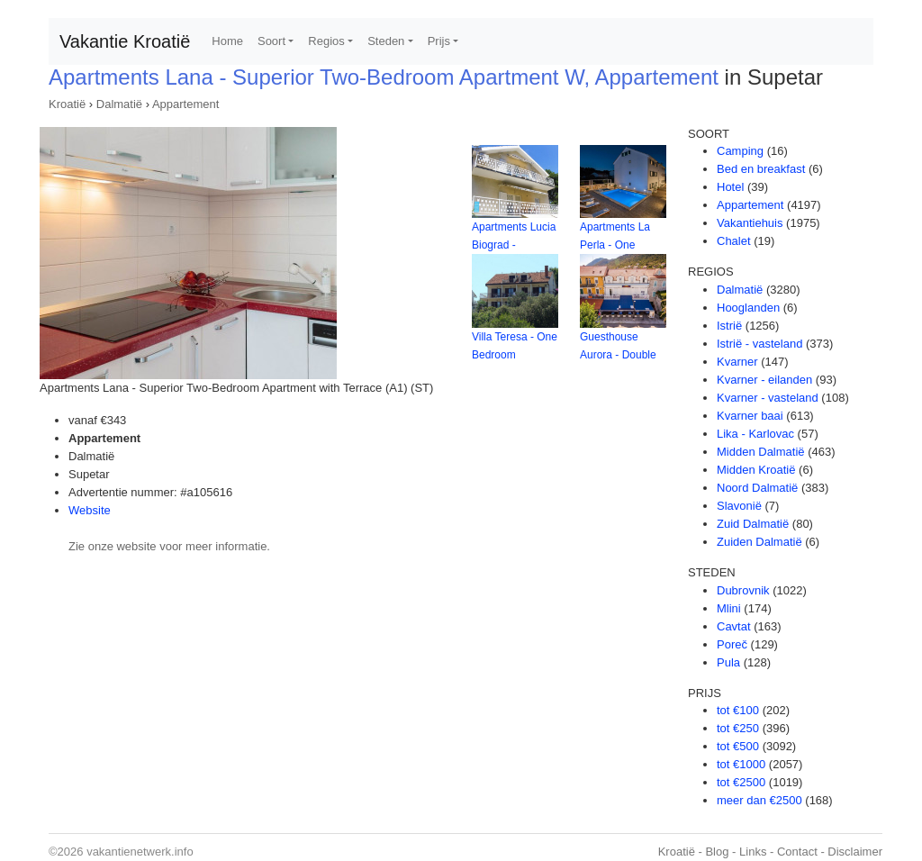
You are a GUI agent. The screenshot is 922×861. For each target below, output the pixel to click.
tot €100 (738, 710)
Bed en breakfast (761, 169)
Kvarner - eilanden (764, 379)
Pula (728, 662)
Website (89, 510)
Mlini (729, 608)
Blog (716, 851)
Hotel (730, 187)
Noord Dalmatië (757, 487)
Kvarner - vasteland (767, 397)
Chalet (734, 241)
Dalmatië (119, 104)
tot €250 (738, 728)
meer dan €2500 (759, 800)
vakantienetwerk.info (140, 851)
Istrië (729, 325)
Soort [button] (271, 41)
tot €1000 (741, 764)
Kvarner (737, 361)
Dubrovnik (743, 590)
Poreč (732, 644)
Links (752, 851)
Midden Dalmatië (761, 451)
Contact (797, 851)
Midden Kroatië (756, 469)
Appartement (185, 104)
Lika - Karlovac (755, 433)
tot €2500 (741, 782)
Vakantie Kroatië (124, 41)
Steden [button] (385, 41)
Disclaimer (854, 851)
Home (227, 41)
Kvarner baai (750, 415)
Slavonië (739, 505)
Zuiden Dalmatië (759, 541)
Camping (740, 151)
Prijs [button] (439, 41)
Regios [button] (326, 41)
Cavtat (734, 626)
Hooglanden (748, 307)
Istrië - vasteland (759, 343)
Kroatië (67, 104)
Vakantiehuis (749, 223)
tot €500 (738, 746)
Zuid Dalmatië (753, 523)
